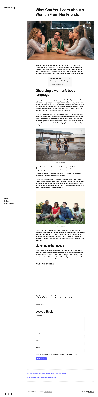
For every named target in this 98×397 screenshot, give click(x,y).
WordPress (91, 391)
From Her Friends (59, 84)
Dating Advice (40, 304)
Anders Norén (48, 391)
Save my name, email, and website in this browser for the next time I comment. (57, 354)
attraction (52, 106)
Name (38, 333)
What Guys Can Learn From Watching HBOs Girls (41, 377)
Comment (39, 315)
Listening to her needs (58, 83)
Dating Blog (9, 8)
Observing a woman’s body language (60, 81)
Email (37, 340)
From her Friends (63, 65)
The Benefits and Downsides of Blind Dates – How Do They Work (47, 373)
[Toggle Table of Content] (69, 79)
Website (38, 347)
